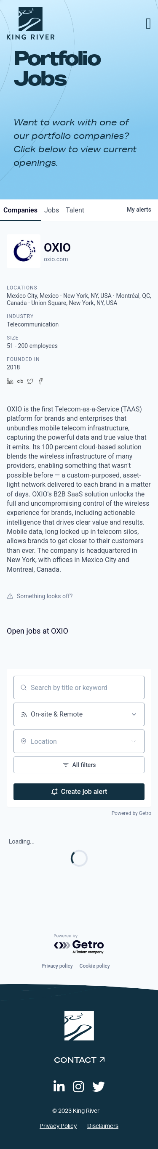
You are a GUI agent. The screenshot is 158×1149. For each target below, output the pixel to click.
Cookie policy (95, 966)
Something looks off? (39, 596)
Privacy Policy (58, 1126)
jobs (51, 210)
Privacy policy (56, 966)
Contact (75, 1059)
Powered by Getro (131, 813)
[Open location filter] (133, 741)
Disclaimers (102, 1126)
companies (20, 210)
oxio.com (56, 259)
